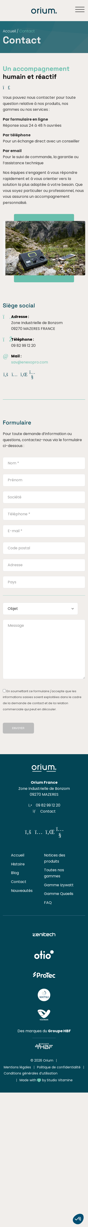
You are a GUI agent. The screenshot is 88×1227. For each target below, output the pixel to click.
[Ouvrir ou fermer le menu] (80, 10)
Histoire (18, 864)
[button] (78, 1219)
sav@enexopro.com (29, 362)
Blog (15, 872)
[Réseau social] (6, 374)
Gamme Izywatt (59, 885)
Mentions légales (17, 1067)
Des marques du (44, 1031)
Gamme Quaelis (58, 893)
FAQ (48, 902)
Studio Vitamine (60, 1080)
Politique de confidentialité (59, 1067)
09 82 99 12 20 (48, 805)
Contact (48, 811)
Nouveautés (22, 890)
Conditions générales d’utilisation (31, 1073)
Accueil (9, 31)
